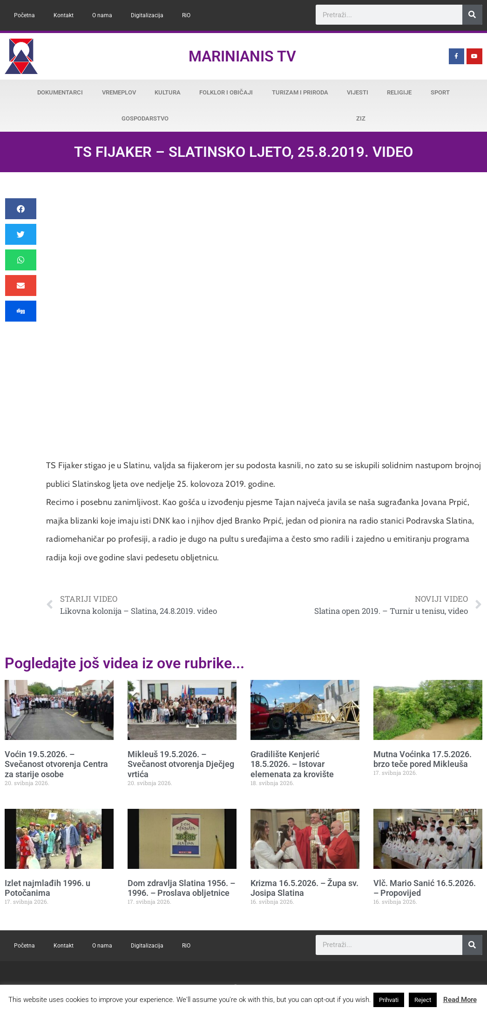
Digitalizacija (147, 15)
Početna (24, 15)
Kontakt (64, 15)
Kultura (168, 92)
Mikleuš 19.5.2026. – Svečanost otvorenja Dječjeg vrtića (181, 764)
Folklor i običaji (226, 92)
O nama (102, 15)
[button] (20, 208)
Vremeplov (119, 92)
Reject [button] (422, 999)
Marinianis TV (242, 56)
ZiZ (360, 118)
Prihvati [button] (389, 999)
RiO (186, 15)
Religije (399, 92)
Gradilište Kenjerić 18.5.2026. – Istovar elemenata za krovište (292, 764)
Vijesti (357, 92)
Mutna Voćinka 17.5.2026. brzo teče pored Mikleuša (422, 759)
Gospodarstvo (145, 118)
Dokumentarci (60, 92)
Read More (460, 999)
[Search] (472, 15)
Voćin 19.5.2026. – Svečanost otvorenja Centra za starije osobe (56, 764)
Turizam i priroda (300, 92)
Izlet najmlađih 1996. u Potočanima (47, 888)
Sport (440, 92)
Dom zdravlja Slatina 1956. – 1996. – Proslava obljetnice (181, 888)
